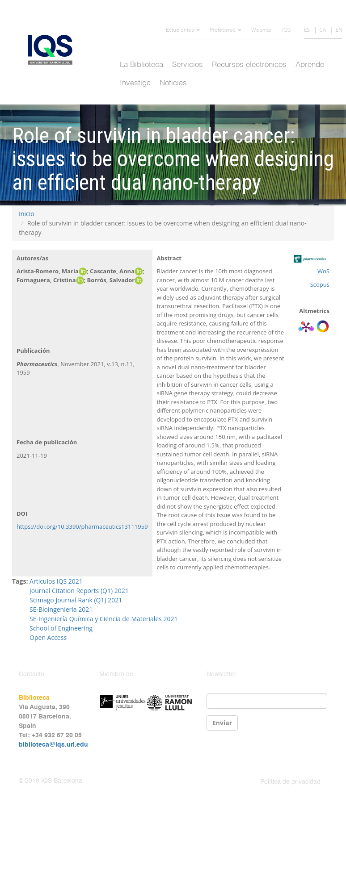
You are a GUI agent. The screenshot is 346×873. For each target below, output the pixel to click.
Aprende (309, 65)
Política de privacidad (290, 782)
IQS (286, 30)
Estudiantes (183, 30)
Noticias (173, 83)
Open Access (48, 637)
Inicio (26, 213)
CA (322, 29)
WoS (323, 271)
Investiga (135, 83)
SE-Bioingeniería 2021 (61, 609)
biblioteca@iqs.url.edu (53, 745)
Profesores (225, 30)
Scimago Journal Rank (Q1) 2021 (76, 600)
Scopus (319, 284)
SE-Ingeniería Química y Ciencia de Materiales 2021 (103, 618)
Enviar (222, 722)
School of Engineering (61, 628)
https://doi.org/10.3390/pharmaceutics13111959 (82, 526)
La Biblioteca (141, 65)
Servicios (187, 65)
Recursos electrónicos (249, 65)
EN (338, 29)
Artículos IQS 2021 (56, 581)
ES (307, 29)
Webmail (262, 30)
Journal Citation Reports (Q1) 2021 (79, 590)
